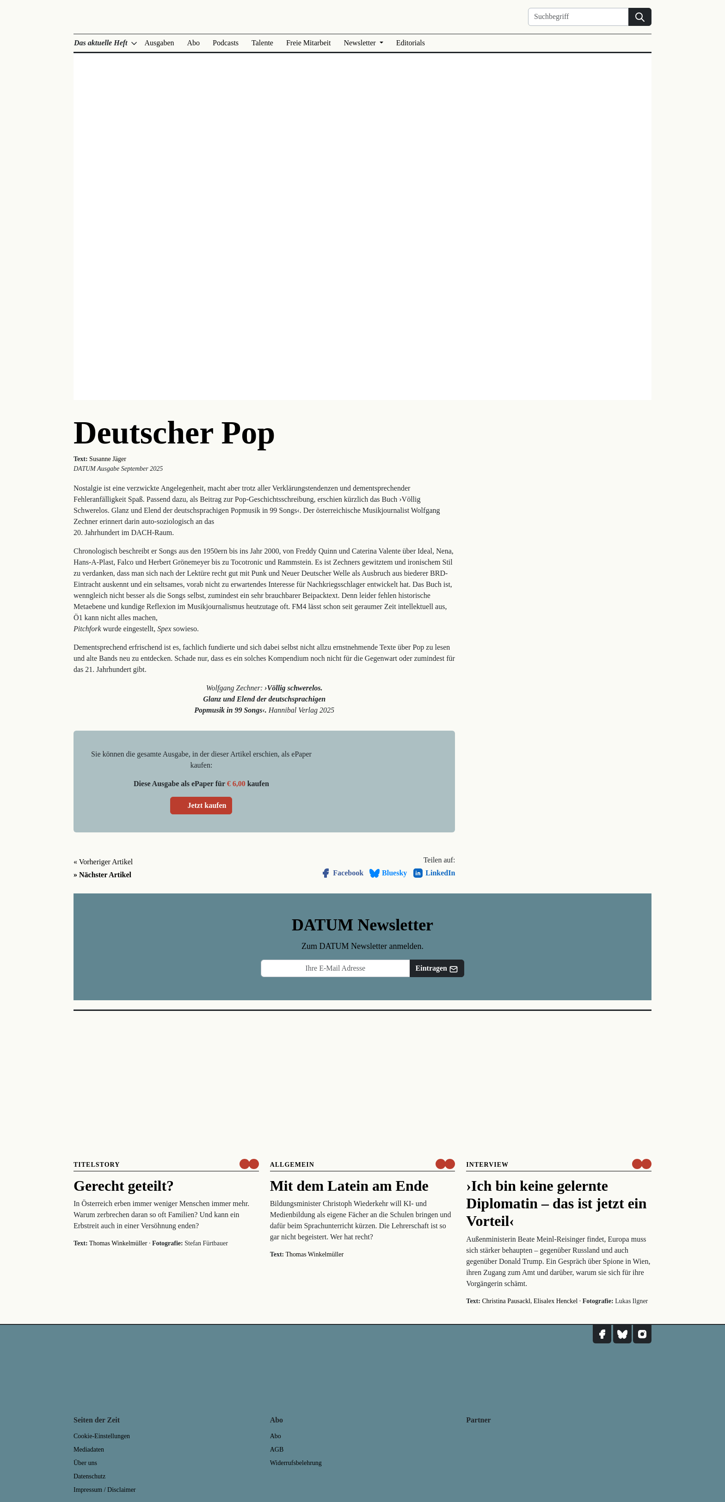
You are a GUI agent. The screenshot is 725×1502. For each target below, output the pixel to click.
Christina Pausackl (506, 1301)
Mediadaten (89, 1449)
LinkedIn (433, 873)
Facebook (341, 873)
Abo (193, 43)
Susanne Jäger (107, 459)
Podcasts (226, 43)
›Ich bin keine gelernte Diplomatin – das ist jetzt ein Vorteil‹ (556, 1203)
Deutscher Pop (174, 432)
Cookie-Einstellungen (102, 1436)
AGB (277, 1449)
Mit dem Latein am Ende (349, 1185)
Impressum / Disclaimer (105, 1489)
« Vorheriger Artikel (103, 862)
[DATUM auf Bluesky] (622, 1334)
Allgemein (292, 1164)
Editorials (410, 43)
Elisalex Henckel (556, 1301)
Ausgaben (159, 43)
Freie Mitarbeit (308, 43)
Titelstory (97, 1164)
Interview (487, 1164)
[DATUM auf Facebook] (602, 1334)
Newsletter (360, 43)
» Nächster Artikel (102, 875)
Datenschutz (89, 1476)
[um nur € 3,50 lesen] (249, 1164)
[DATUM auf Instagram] (642, 1334)
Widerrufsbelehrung (296, 1462)
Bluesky (388, 873)
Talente (262, 43)
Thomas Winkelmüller (118, 1243)
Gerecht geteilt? (124, 1185)
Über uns (85, 1462)
